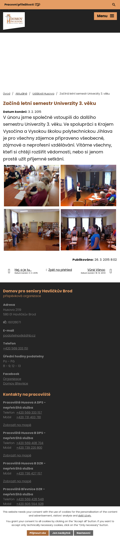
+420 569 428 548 (30, 499)
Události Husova (43, 94)
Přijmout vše (38, 533)
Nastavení (83, 533)
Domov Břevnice (15, 383)
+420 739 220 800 (29, 447)
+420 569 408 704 (29, 443)
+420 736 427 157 (29, 473)
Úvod (6, 94)
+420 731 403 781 (28, 417)
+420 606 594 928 (30, 504)
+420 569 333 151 (15, 348)
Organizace (12, 379)
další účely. (84, 515)
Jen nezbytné (61, 533)
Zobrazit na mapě (17, 425)
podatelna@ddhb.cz (19, 335)
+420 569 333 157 (29, 412)
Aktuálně (21, 94)
